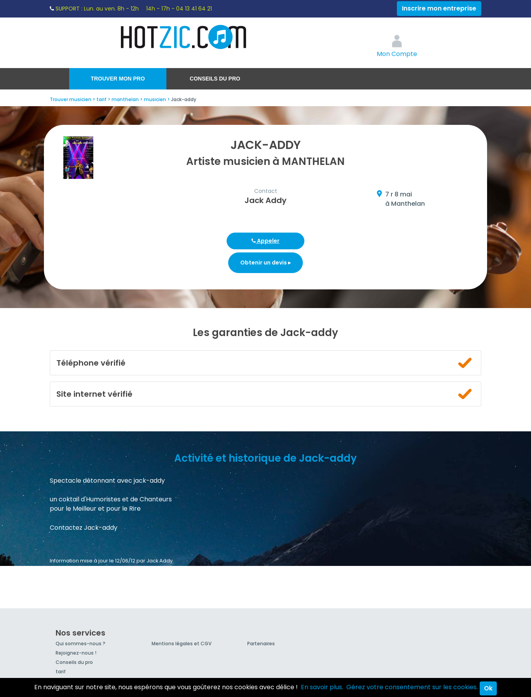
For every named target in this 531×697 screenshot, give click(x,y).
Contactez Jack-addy (83, 527)
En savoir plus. (322, 687)
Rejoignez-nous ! (76, 653)
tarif (61, 671)
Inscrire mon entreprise (439, 8)
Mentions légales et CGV (181, 643)
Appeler (265, 241)
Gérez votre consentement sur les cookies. (412, 687)
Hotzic (184, 37)
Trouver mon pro (118, 78)
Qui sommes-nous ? (80, 643)
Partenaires (261, 643)
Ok (488, 688)
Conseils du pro (215, 78)
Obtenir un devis (265, 262)
